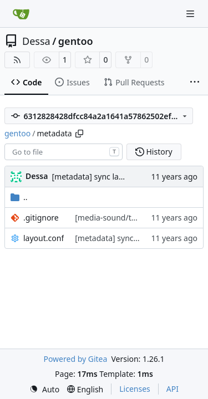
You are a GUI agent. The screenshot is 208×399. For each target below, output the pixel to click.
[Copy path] (79, 133)
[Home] (21, 14)
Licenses (134, 388)
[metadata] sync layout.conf (102, 176)
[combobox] (63, 152)
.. (19, 197)
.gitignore (41, 217)
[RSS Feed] (17, 60)
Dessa (36, 41)
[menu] (44, 389)
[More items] (195, 82)
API (172, 388)
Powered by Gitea (75, 359)
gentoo (75, 41)
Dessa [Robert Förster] (37, 176)
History (154, 151)
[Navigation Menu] (191, 13)
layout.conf (43, 238)
